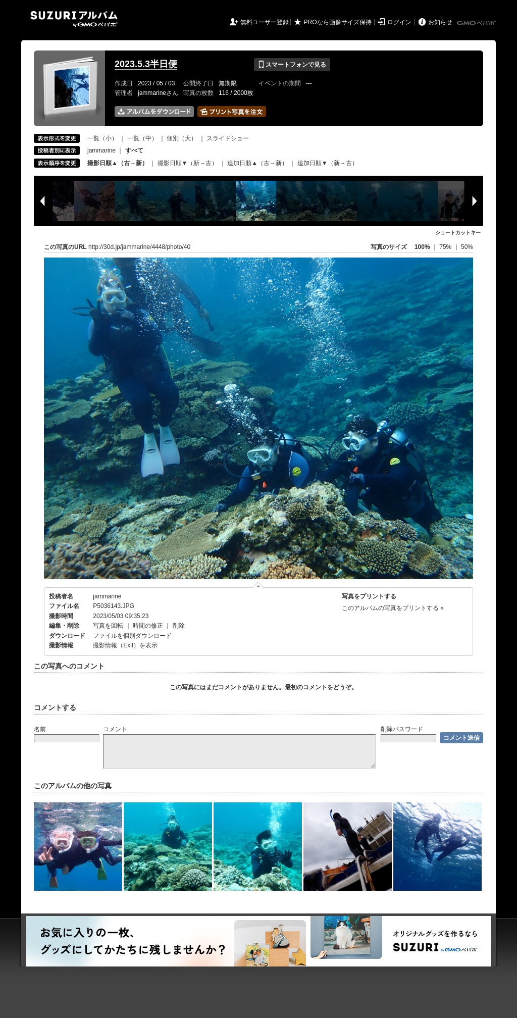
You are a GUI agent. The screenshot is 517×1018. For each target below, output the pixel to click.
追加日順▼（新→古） (327, 163)
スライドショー (227, 138)
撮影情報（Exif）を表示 (125, 645)
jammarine (101, 150)
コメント (115, 729)
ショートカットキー (458, 232)
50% (467, 246)
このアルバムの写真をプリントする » (393, 608)
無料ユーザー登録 (264, 22)
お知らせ (440, 22)
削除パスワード (402, 729)
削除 (179, 625)
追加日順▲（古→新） (257, 163)
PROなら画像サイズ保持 (338, 22)
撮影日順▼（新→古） (188, 163)
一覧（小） (102, 138)
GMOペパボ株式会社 (477, 23)
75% (446, 246)
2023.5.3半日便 (146, 64)
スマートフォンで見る (292, 64)
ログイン (399, 22)
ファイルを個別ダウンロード (132, 635)
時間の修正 (148, 625)
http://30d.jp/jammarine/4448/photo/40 (139, 246)
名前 (40, 729)
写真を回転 (108, 625)
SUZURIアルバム (74, 19)
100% (422, 246)
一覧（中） (142, 138)
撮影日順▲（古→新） (117, 163)
